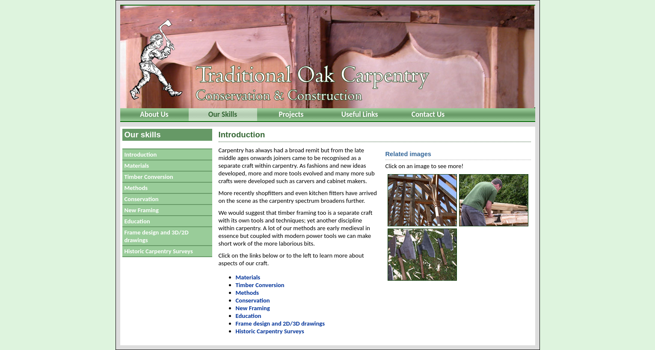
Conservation (141, 199)
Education (137, 221)
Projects (291, 114)
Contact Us (428, 114)
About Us (154, 114)
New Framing (141, 210)
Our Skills (222, 114)
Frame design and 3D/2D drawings (156, 236)
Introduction (140, 154)
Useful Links (359, 114)
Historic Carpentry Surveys (158, 251)
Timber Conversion (148, 177)
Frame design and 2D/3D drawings (280, 323)
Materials (136, 165)
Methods (136, 188)
